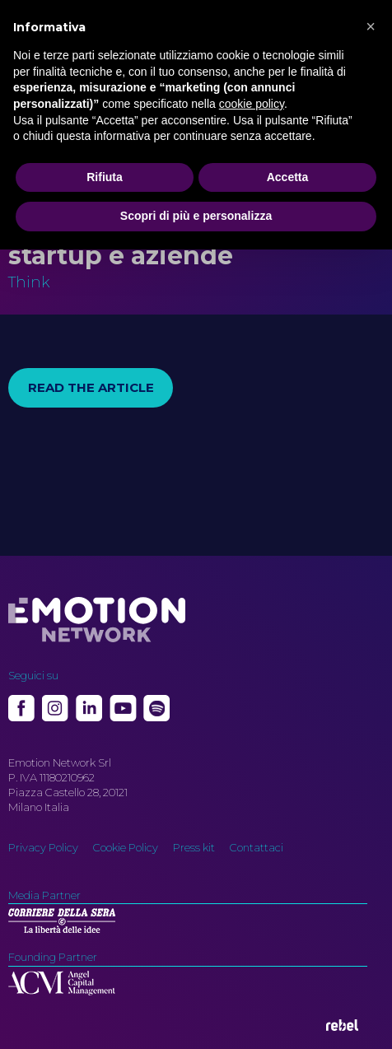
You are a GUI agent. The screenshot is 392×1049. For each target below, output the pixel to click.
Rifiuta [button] (104, 177)
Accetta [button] (288, 177)
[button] (370, 26)
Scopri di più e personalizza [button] (196, 215)
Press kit (194, 847)
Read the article (91, 387)
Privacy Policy (43, 847)
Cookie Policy (125, 847)
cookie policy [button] (251, 103)
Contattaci (256, 847)
